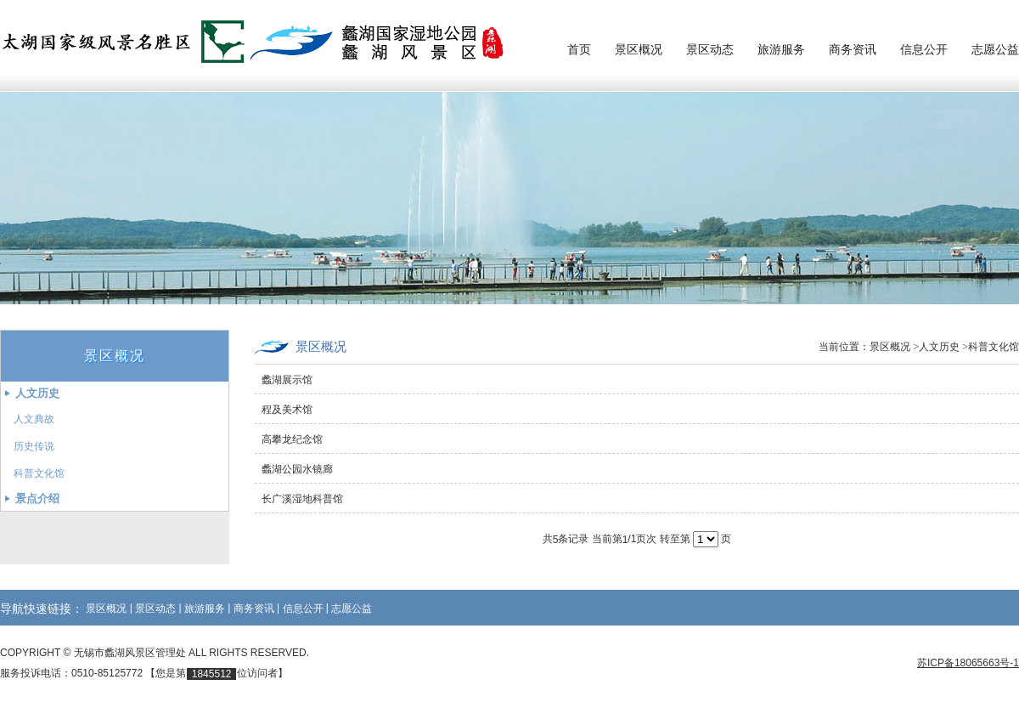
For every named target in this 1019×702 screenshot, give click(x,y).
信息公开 (924, 49)
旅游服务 (781, 49)
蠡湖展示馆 (287, 380)
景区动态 (710, 49)
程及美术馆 (287, 410)
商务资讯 (852, 49)
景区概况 (638, 49)
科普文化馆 (39, 473)
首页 (579, 49)
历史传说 (34, 446)
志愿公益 (995, 49)
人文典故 (34, 419)
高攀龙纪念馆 (292, 439)
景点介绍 (37, 498)
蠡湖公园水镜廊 (297, 469)
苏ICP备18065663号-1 (968, 663)
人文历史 (37, 393)
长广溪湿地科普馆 (302, 499)
